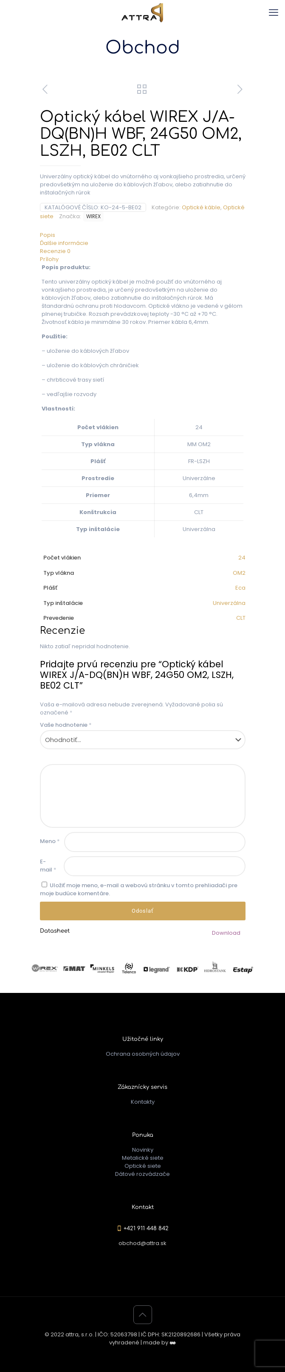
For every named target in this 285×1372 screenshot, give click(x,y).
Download (226, 933)
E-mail (48, 866)
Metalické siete (143, 1158)
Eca (240, 588)
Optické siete (142, 1166)
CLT (240, 618)
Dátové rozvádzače (142, 1174)
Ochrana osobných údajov (143, 1054)
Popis (47, 235)
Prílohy (49, 259)
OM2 (239, 573)
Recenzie (55, 251)
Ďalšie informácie (64, 243)
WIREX (93, 216)
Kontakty (143, 1102)
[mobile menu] (273, 13)
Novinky (142, 1150)
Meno (50, 841)
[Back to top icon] (142, 1314)
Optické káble (201, 207)
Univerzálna (229, 603)
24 (241, 558)
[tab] (142, 235)
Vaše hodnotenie (66, 725)
